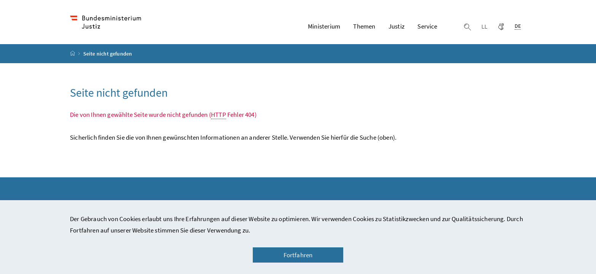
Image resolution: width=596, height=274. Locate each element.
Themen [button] (364, 26)
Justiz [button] (396, 26)
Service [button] (427, 26)
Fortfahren (298, 255)
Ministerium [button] (324, 26)
